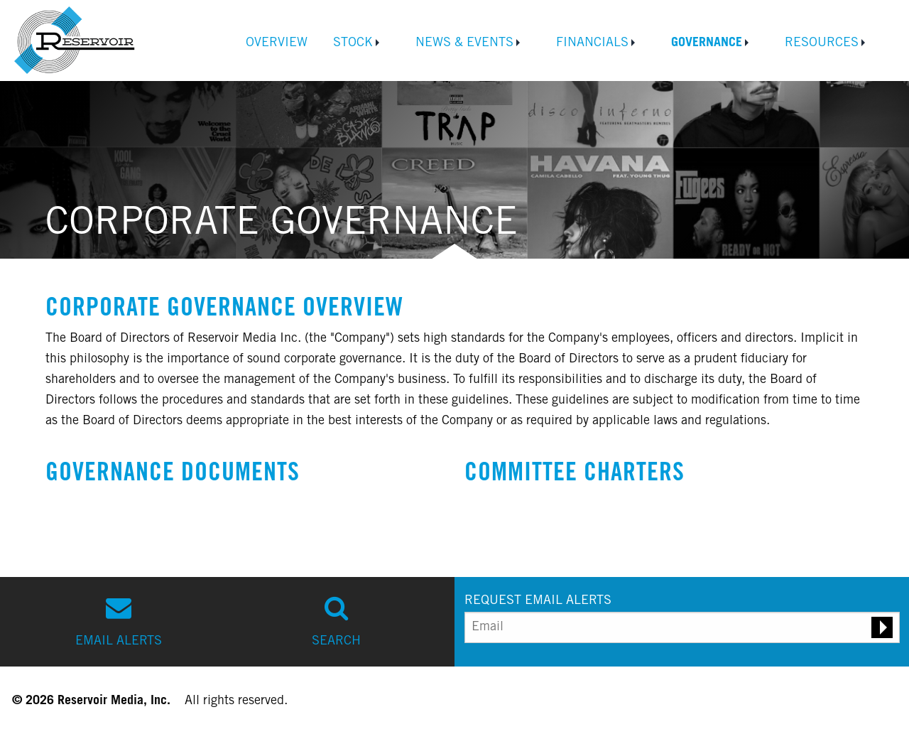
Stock (353, 43)
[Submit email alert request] (882, 627)
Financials (592, 43)
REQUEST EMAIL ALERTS (537, 601)
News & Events (464, 43)
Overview (276, 43)
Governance (706, 43)
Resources (822, 43)
